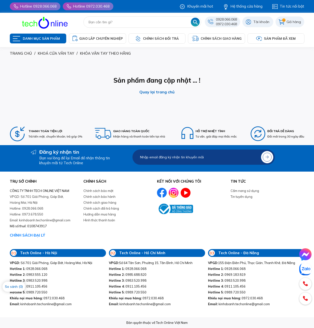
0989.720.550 (28, 292)
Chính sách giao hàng (99, 202)
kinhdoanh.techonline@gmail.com (41, 304)
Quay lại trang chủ (157, 91)
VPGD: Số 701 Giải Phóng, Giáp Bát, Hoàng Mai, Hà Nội (37, 199)
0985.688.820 (127, 275)
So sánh (14, 286)
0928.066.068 (226, 19)
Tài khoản (261, 22)
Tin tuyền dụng (241, 197)
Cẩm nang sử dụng (245, 191)
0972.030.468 (226, 24)
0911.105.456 (28, 286)
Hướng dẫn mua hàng (99, 214)
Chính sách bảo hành (99, 197)
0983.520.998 (28, 280)
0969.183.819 (227, 275)
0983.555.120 (28, 275)
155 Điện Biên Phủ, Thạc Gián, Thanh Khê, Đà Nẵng (251, 263)
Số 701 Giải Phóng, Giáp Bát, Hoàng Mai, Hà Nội (51, 263)
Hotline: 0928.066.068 (26, 208)
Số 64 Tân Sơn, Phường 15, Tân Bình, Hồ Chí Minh (151, 263)
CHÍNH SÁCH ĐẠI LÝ (27, 235)
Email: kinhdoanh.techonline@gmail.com (40, 220)
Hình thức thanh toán (99, 220)
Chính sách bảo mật (98, 191)
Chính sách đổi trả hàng (101, 208)
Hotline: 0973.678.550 (26, 214)
